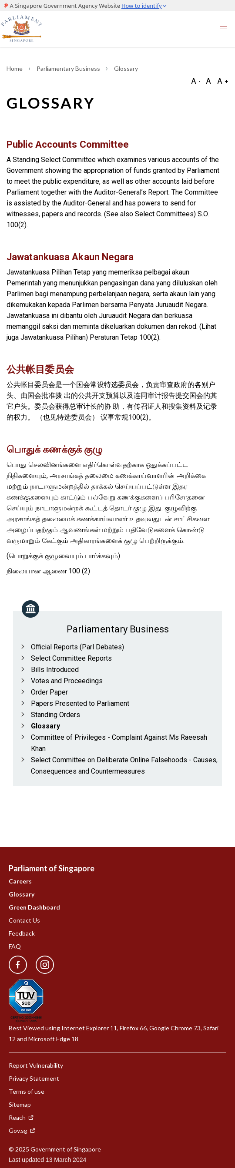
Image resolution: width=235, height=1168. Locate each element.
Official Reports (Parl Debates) (77, 647)
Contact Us (24, 920)
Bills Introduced (55, 669)
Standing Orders (55, 715)
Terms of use (26, 1091)
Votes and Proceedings (67, 681)
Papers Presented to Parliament (80, 703)
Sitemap (20, 1104)
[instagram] (40, 965)
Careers (20, 881)
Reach (21, 1117)
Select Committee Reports (71, 658)
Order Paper (49, 692)
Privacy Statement (34, 1078)
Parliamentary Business (69, 68)
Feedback (22, 933)
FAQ (15, 946)
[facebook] (18, 965)
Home (15, 68)
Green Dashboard (34, 907)
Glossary (45, 726)
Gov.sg (22, 1130)
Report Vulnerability (36, 1065)
